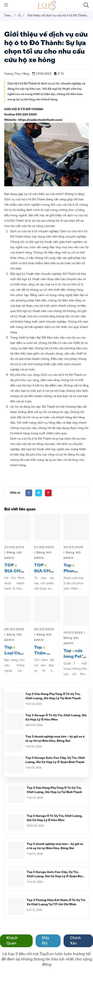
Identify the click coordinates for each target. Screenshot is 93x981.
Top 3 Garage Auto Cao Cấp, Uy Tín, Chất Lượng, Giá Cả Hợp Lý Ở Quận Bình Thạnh (55, 876)
